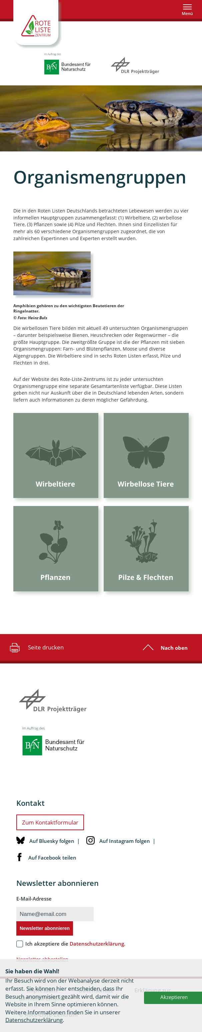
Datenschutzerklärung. (97, 949)
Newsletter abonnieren (45, 933)
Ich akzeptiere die (75, 949)
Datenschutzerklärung (34, 1020)
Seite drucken (36, 652)
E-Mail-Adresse (34, 904)
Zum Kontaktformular (50, 828)
